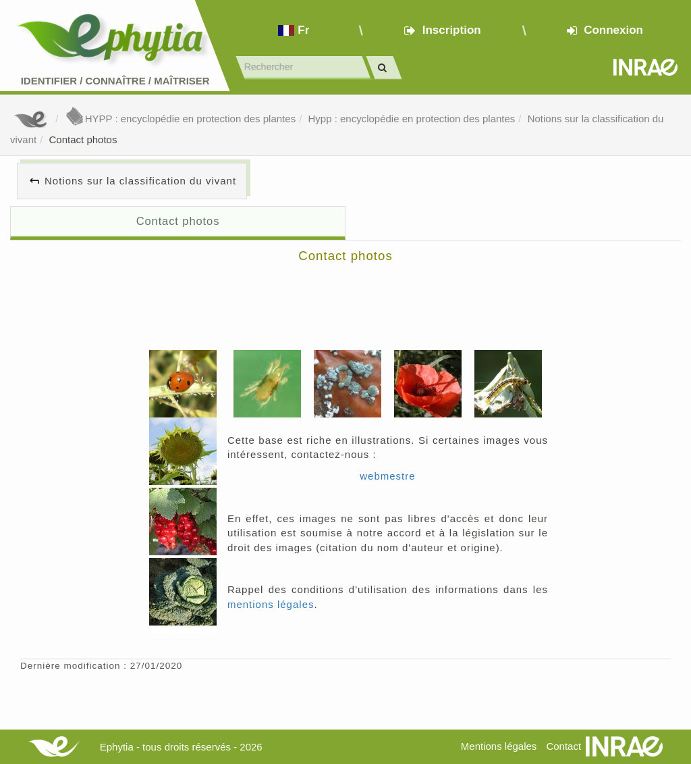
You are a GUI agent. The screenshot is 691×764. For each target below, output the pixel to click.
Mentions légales (499, 746)
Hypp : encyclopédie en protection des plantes (411, 118)
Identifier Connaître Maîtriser (115, 80)
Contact (563, 746)
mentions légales (270, 604)
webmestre (387, 476)
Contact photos (83, 139)
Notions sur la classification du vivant (140, 180)
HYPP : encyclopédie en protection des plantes (180, 118)
